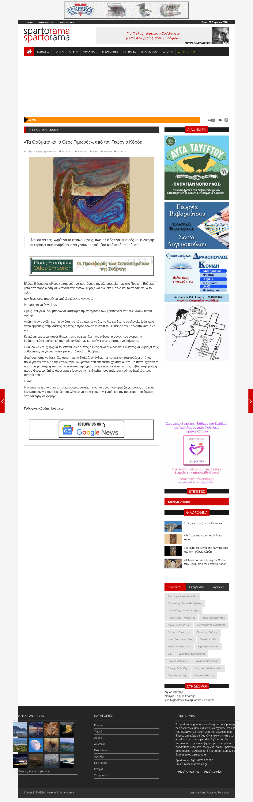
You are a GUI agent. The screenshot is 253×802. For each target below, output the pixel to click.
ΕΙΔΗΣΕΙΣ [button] (43, 51)
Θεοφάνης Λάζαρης (207, 632)
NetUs (225, 792)
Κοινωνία (106, 151)
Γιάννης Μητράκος (178, 661)
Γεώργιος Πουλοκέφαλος (208, 668)
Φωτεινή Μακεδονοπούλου (182, 596)
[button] (186, 51)
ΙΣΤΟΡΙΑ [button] (168, 51)
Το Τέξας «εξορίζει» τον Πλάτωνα (202, 534)
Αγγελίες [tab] (218, 587)
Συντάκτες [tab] (175, 587)
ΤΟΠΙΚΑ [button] (59, 51)
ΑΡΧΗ (30, 22)
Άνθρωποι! (81, 151)
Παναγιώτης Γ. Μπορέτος (181, 617)
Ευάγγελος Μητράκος (179, 646)
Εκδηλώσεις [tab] (196, 587)
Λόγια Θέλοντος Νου (179, 625)
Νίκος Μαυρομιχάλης (213, 617)
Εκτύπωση (65, 151)
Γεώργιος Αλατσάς (204, 675)
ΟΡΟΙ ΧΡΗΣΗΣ (46, 22)
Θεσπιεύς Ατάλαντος (179, 632)
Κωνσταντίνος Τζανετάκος (211, 625)
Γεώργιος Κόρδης (33, 151)
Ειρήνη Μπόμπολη (208, 646)
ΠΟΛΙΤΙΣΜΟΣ (149, 51)
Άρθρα (94, 151)
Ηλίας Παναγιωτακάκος (180, 639)
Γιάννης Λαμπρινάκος (206, 661)
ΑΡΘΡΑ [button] (73, 51)
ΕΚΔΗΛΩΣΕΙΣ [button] (110, 51)
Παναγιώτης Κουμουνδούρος (183, 610)
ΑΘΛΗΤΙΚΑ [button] (89, 51)
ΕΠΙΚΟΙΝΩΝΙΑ (67, 22)
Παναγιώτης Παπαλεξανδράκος (185, 603)
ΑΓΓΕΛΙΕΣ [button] (129, 51)
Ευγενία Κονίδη (208, 639)
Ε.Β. (170, 653)
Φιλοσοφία (120, 151)
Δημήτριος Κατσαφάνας (192, 653)
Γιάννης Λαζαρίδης (178, 668)
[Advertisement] (126, 86)
